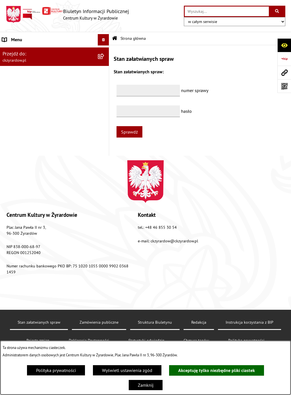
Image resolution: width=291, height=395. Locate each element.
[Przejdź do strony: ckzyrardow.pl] (284, 72)
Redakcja (198, 336)
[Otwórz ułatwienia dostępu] (284, 45)
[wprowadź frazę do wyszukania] (227, 11)
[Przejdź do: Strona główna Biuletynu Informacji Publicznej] (114, 38)
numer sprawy (194, 90)
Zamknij (145, 385)
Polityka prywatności (56, 370)
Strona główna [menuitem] (16, 51)
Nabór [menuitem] (8, 116)
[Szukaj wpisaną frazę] (277, 11)
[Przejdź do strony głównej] (67, 14)
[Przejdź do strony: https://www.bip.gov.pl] (284, 59)
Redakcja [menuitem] (11, 143)
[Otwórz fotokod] (284, 86)
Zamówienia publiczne (99, 336)
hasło (186, 111)
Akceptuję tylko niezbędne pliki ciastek (216, 370)
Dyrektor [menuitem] (10, 83)
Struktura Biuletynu (155, 336)
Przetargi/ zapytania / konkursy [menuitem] (32, 127)
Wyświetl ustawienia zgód (127, 370)
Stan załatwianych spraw (39, 336)
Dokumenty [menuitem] (13, 100)
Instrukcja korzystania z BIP (249, 336)
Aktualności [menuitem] (13, 67)
